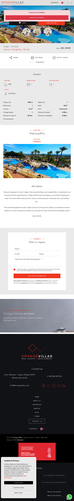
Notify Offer (60, 57)
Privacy (30, 437)
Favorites (54, 2)
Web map (44, 437)
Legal (25, 437)
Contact (37, 421)
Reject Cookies (19, 493)
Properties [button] (37, 404)
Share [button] (13, 57)
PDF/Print (37, 57)
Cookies (37, 437)
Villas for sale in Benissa (54, 495)
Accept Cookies (18, 483)
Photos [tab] (37, 139)
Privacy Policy (57, 269)
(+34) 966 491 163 (54, 376)
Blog (37, 412)
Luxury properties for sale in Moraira (54, 475)
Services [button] (37, 408)
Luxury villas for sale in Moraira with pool (54, 482)
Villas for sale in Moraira (54, 491)
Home (37, 397)
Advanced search (37, 17)
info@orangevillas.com (19, 386)
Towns (37, 416)
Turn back (37, 62)
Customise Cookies (18, 487)
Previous (6, 161)
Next (68, 161)
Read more (37, 216)
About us (37, 400)
